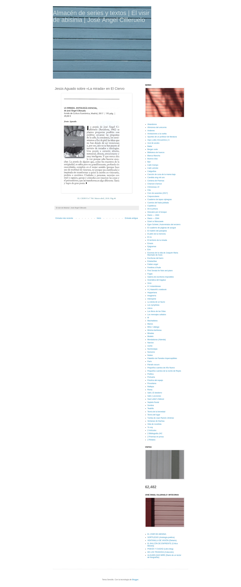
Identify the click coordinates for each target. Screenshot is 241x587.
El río (149, 237)
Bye (149, 162)
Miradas (150, 333)
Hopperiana (152, 293)
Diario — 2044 (153, 218)
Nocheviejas (152, 349)
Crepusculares (153, 196)
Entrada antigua (131, 218)
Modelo (150, 336)
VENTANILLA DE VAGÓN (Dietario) (162, 540)
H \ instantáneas (154, 286)
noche (149, 346)
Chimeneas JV (153, 187)
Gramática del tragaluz (156, 280)
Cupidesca (151, 206)
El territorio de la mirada (157, 240)
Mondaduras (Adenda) (156, 340)
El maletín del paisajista (157, 231)
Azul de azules (153, 143)
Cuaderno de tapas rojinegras (159, 199)
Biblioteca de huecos (155, 152)
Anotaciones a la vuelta (156, 134)
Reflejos (150, 387)
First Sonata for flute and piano (160, 271)
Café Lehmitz (152, 168)
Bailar (149, 146)
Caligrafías (151, 171)
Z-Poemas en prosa (155, 437)
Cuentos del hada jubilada (158, 203)
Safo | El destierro (154, 393)
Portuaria (151, 377)
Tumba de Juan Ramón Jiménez (160, 418)
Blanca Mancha (153, 156)
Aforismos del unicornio (157, 127)
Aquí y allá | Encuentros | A (158, 140)
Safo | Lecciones (154, 396)
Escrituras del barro (155, 258)
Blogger (135, 580)
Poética (150, 374)
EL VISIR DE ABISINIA (156, 534)
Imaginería (151, 296)
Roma (149, 390)
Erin (149, 249)
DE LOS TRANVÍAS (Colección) (160, 552)
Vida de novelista (154, 424)
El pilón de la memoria (156, 234)
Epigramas (151, 246)
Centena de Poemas (155, 181)
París (149, 361)
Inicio (99, 218)
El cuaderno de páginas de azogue (161, 228)
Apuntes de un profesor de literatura (162, 137)
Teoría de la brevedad (156, 412)
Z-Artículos (151, 430)
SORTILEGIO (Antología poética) (161, 537)
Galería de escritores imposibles (160, 277)
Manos (150, 324)
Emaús (150, 243)
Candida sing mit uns (156, 177)
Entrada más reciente (64, 218)
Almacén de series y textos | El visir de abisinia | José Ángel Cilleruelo (101, 16)
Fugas (149, 274)
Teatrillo (150, 408)
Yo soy (150, 427)
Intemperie (151, 299)
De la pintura (152, 209)
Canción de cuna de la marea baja (161, 174)
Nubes (150, 355)
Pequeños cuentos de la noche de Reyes (164, 371)
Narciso (150, 343)
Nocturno (151, 352)
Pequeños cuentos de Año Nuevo (161, 368)
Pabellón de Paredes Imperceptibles (162, 358)
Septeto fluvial (153, 402)
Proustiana (151, 383)
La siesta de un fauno (156, 302)
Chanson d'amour (154, 184)
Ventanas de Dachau (155, 421)
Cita (149, 190)
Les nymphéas (153, 305)
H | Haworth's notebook (156, 289)
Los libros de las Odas (156, 311)
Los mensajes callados (156, 314)
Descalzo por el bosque (157, 212)
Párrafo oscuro (153, 365)
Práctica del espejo (155, 380)
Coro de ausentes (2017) (157, 193)
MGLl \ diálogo (153, 327)
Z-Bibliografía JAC (154, 433)
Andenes (151, 131)
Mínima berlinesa (154, 330)
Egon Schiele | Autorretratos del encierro (163, 224)
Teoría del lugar (153, 415)
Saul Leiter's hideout (155, 399)
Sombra (150, 405)
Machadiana (152, 321)
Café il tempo (152, 165)
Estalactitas (152, 261)
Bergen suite (152, 149)
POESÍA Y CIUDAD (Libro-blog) (160, 549)
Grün (149, 283)
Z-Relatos (151, 440)
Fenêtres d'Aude (154, 267)
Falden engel (152, 264)
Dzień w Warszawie (155, 221)
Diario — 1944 (153, 215)
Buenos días (152, 159)
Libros (149, 308)
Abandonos (152, 124)
